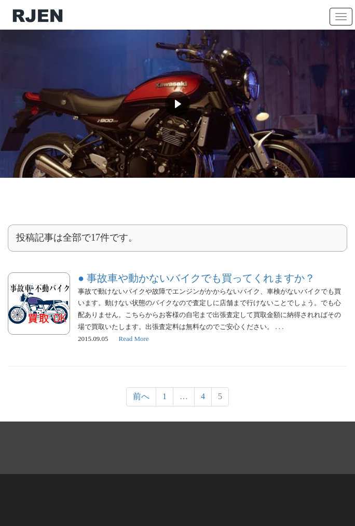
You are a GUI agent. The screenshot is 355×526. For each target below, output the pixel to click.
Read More (134, 339)
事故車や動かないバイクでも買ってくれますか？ (201, 278)
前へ (141, 396)
